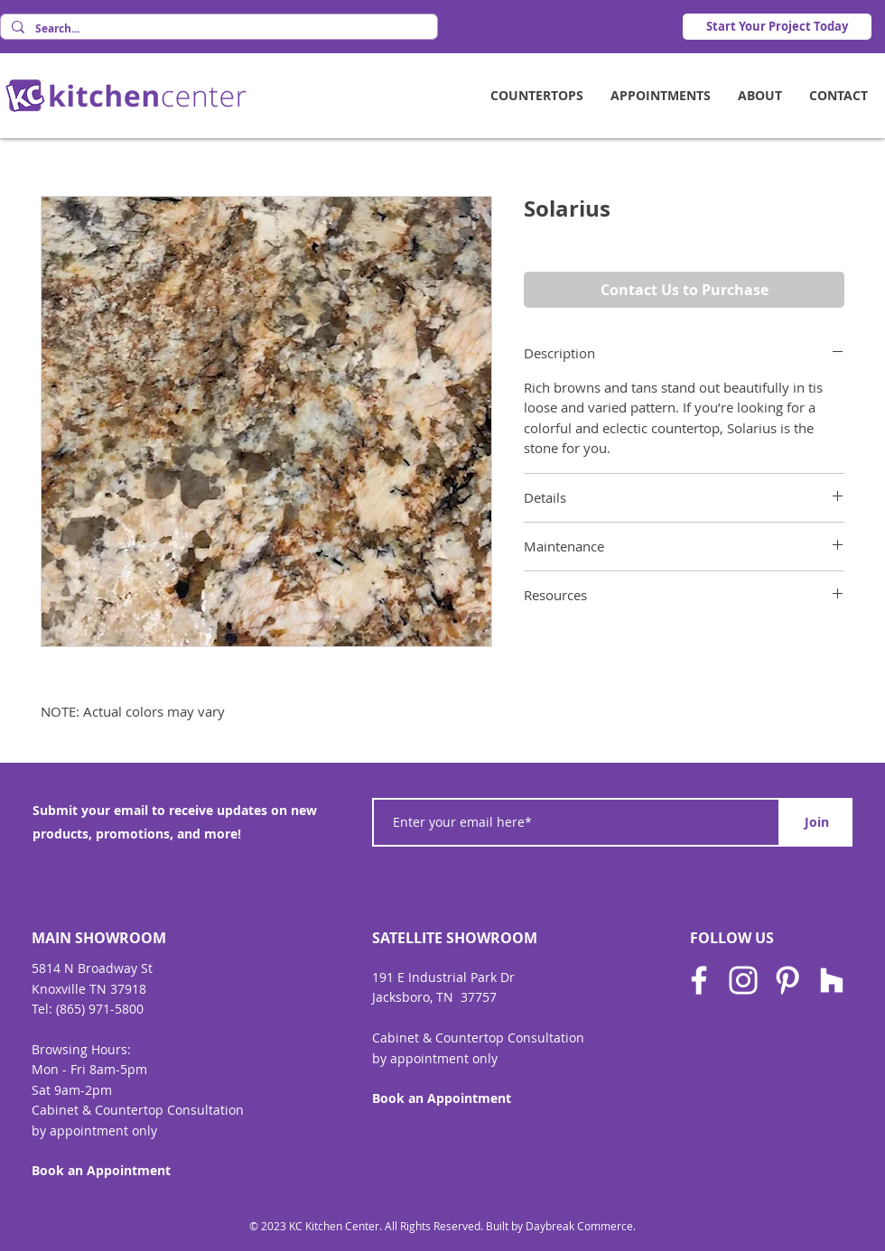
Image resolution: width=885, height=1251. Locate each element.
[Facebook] (699, 980)
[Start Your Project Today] (777, 27)
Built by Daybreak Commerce (559, 1226)
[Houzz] (832, 980)
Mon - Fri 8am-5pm (89, 1069)
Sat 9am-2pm (72, 1089)
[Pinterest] (787, 980)
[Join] (816, 822)
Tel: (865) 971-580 (84, 1008)
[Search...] (217, 29)
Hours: (111, 1049)
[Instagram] (743, 980)
